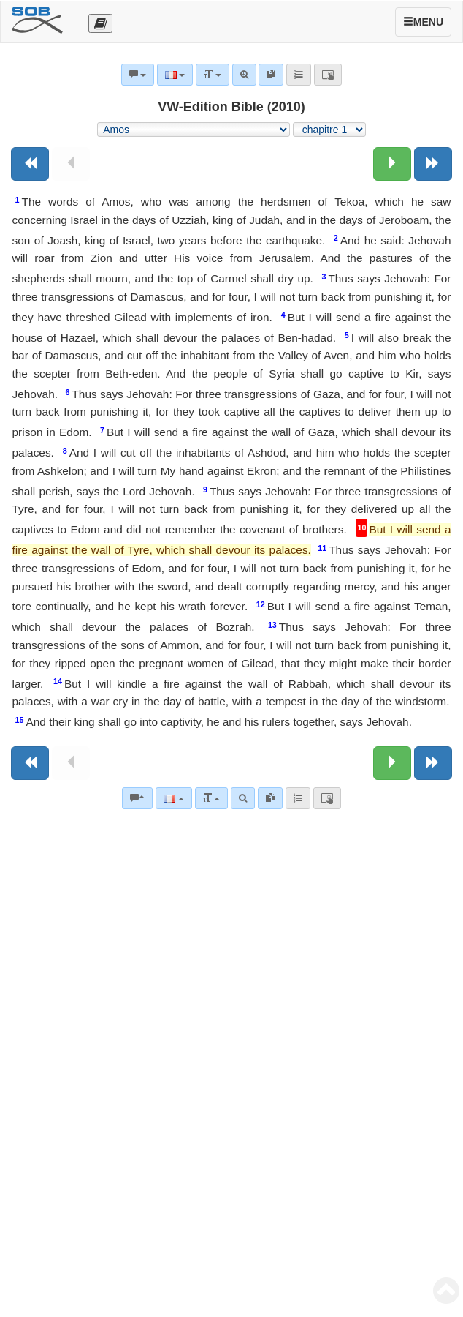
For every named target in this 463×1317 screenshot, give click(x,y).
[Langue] (173, 798)
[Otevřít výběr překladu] (100, 23)
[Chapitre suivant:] (392, 164)
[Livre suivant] (433, 164)
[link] (270, 798)
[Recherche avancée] (243, 798)
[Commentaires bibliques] (137, 798)
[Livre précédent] (30, 164)
